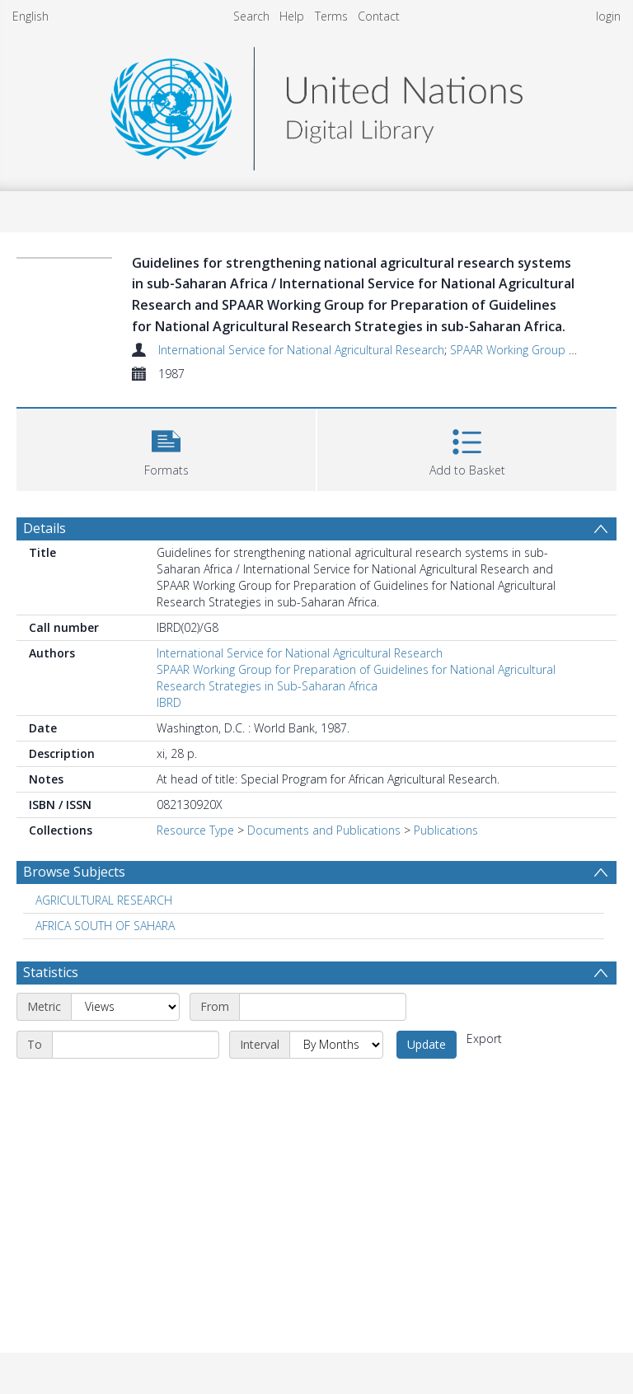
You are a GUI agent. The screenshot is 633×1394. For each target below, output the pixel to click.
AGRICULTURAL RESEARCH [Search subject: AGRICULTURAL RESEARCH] (103, 900)
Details (44, 528)
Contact (379, 16)
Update (426, 1044)
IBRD (169, 702)
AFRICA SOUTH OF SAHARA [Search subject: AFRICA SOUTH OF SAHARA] (105, 925)
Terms (331, 16)
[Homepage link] (316, 104)
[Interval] (336, 1045)
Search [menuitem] (251, 16)
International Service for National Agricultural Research (301, 350)
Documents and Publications (324, 830)
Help (291, 16)
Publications (446, 830)
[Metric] (125, 1007)
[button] (166, 448)
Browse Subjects (74, 872)
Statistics (50, 972)
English (30, 16)
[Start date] (322, 1007)
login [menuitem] (608, 16)
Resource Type (195, 830)
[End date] (135, 1045)
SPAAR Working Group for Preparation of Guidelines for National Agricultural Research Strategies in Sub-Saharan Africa (356, 678)
